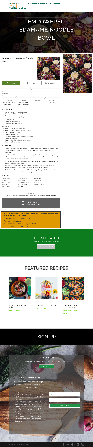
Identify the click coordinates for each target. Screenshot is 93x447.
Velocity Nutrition (18, 8)
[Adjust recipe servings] (38, 103)
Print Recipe (11, 83)
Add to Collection (50, 83)
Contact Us (46, 366)
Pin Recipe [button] (31, 83)
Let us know (30, 204)
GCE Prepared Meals (37, 4)
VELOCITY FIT (16, 4)
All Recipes (54, 4)
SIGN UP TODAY (46, 246)
